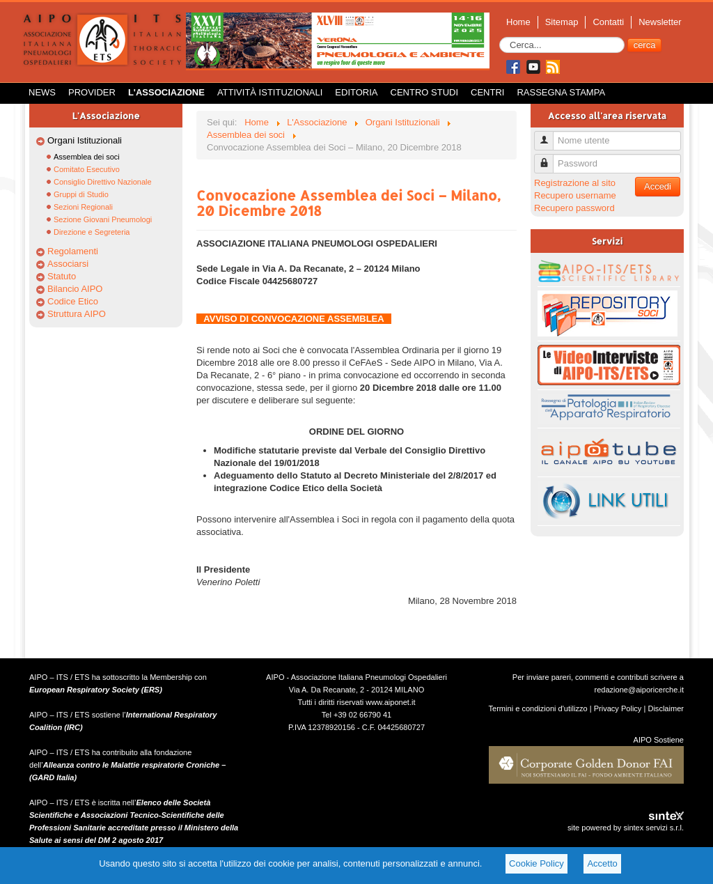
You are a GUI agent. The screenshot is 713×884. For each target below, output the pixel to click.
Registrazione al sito (575, 183)
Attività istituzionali (269, 92)
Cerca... (499, 37)
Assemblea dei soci (87, 157)
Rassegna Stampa (561, 92)
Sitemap (562, 22)
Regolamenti (72, 251)
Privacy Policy (618, 708)
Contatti (608, 22)
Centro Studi (425, 92)
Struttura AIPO (76, 314)
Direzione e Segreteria (92, 232)
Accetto (602, 863)
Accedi (657, 186)
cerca (645, 45)
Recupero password (574, 208)
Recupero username (575, 195)
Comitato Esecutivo (87, 169)
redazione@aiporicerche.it (639, 689)
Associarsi (67, 263)
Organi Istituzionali (84, 140)
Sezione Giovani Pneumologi (103, 219)
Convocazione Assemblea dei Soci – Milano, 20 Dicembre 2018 (348, 202)
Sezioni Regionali (83, 207)
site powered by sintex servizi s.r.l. (625, 827)
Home (518, 22)
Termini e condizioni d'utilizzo (538, 708)
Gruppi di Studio (81, 194)
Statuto (61, 276)
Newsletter (659, 22)
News (42, 92)
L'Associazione (166, 92)
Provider (92, 92)
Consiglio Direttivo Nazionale (103, 182)
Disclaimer (666, 708)
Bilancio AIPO (75, 289)
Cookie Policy (536, 863)
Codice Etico (72, 301)
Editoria (356, 92)
